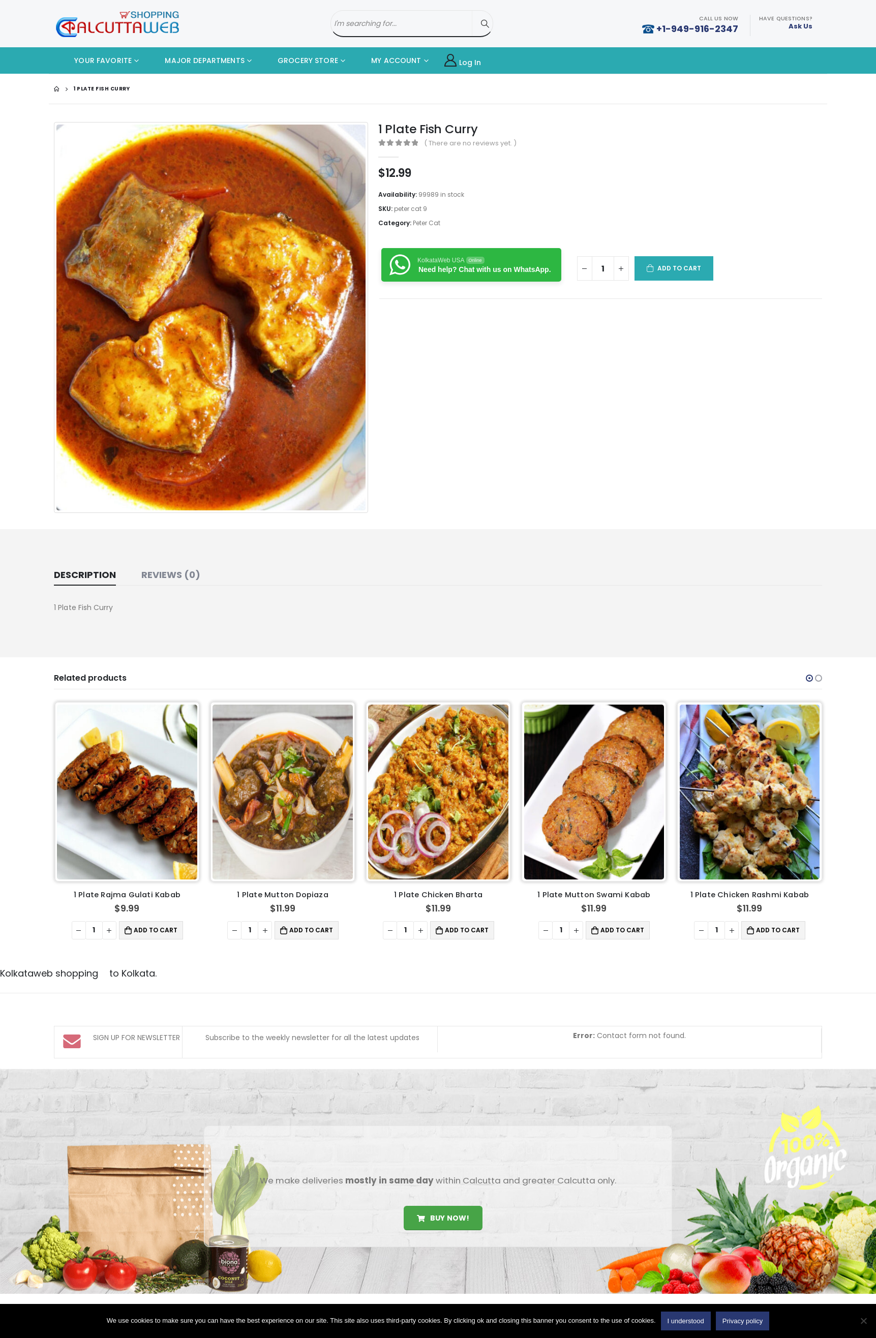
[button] (809, 678)
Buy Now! (443, 1187)
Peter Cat (426, 223)
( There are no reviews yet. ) (470, 143)
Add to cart (679, 268)
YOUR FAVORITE (95, 60)
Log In (462, 61)
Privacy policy (742, 1321)
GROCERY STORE (300, 60)
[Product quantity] (603, 268)
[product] (127, 792)
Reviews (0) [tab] (170, 574)
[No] (863, 1321)
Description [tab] (85, 574)
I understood (686, 1321)
